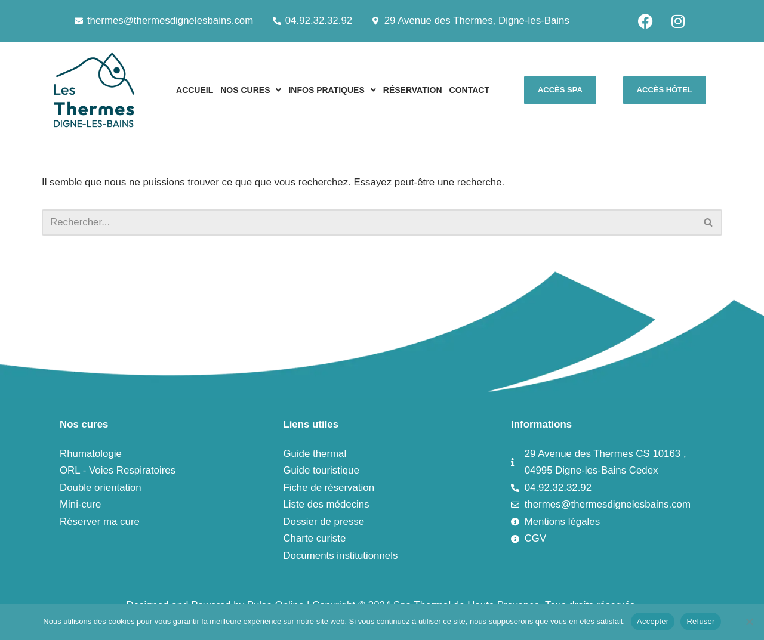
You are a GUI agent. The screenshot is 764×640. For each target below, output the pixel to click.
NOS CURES (250, 90)
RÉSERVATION (412, 90)
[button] (251, 90)
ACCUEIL (194, 90)
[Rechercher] (368, 222)
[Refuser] (749, 621)
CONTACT (469, 90)
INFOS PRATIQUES (331, 90)
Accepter (652, 621)
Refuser (700, 621)
